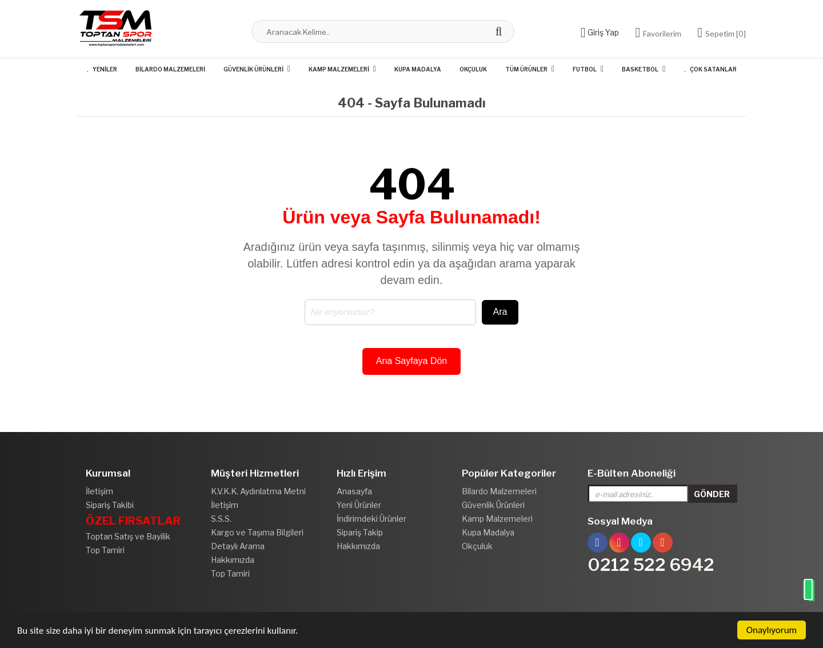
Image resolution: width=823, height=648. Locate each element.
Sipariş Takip (360, 532)
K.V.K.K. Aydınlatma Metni (258, 491)
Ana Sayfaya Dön (412, 361)
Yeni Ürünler (359, 505)
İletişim (99, 491)
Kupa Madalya (417, 69)
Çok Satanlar (710, 69)
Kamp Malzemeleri (339, 69)
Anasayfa (354, 491)
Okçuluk (473, 69)
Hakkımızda (232, 560)
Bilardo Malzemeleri (170, 69)
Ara (500, 312)
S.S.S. (221, 518)
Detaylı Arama (238, 546)
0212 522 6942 (651, 564)
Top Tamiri (105, 550)
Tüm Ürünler (526, 69)
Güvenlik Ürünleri (253, 69)
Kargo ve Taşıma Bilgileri (257, 532)
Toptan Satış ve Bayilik (128, 536)
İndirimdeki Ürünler (371, 518)
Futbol (585, 69)
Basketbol (640, 69)
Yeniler (101, 69)
